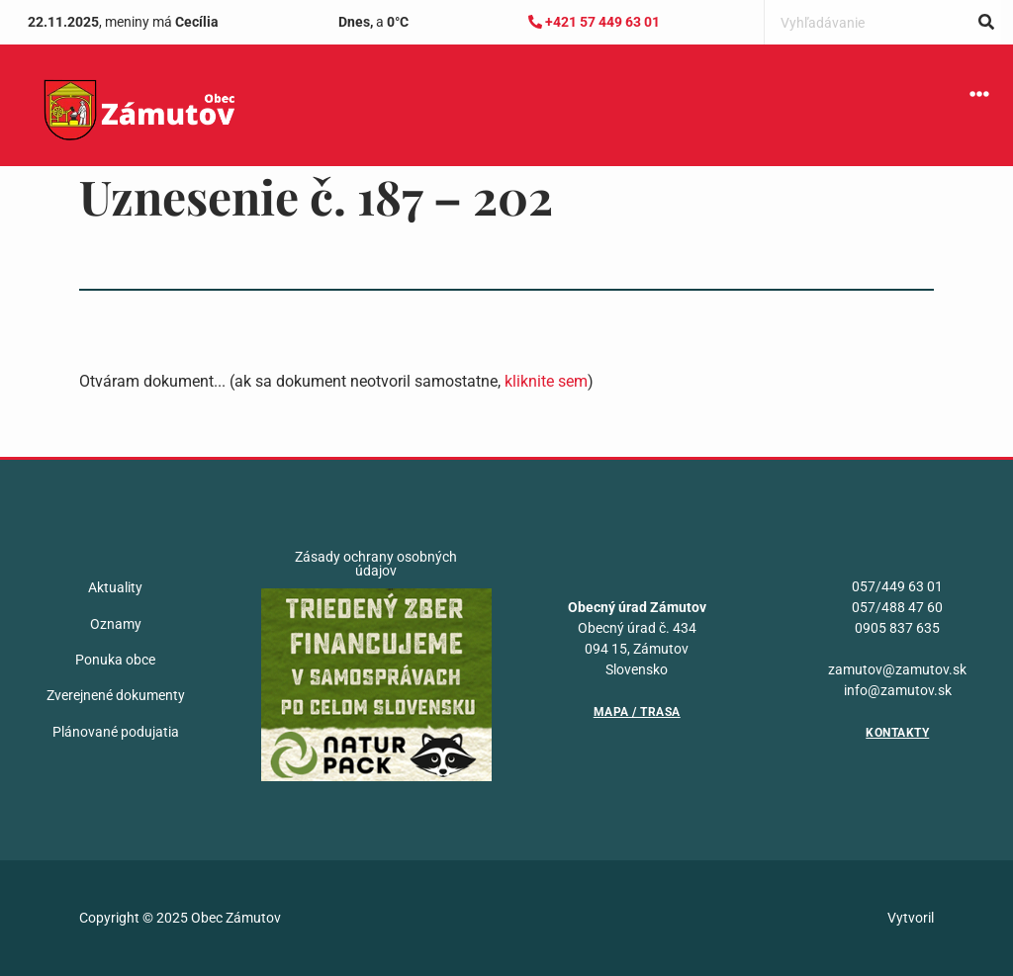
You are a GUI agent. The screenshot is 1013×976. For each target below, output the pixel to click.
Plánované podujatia (115, 732)
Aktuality (115, 587)
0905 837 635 (897, 628)
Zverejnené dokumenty (115, 695)
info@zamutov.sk (898, 690)
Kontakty (897, 733)
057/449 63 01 (897, 586)
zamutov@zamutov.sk (897, 669)
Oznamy (115, 624)
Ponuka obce (115, 659)
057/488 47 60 (897, 607)
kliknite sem (546, 381)
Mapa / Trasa (637, 712)
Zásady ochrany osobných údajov (376, 563)
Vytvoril (910, 918)
